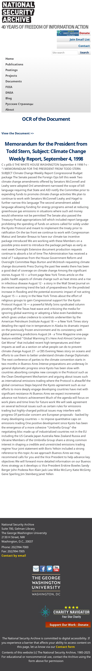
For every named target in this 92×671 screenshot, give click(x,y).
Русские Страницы (19, 104)
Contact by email (14, 555)
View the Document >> (18, 133)
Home (9, 58)
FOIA (8, 87)
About (9, 109)
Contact (84, 46)
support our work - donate (69, 625)
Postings (11, 70)
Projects (11, 75)
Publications (14, 64)
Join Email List (80, 39)
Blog (8, 98)
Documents (13, 81)
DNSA (9, 92)
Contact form (65, 647)
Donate (84, 33)
